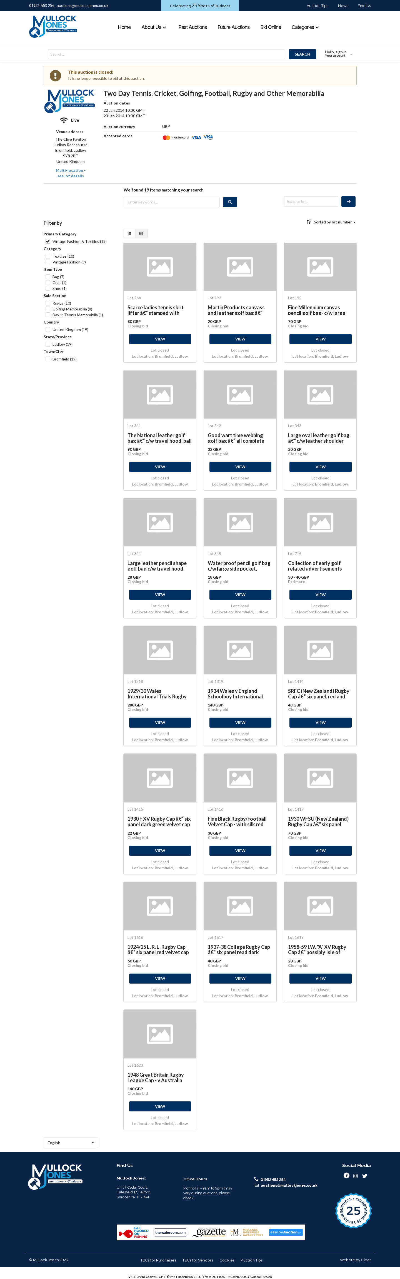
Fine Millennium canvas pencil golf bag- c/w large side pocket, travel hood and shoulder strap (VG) (320, 310)
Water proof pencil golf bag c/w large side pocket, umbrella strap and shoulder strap (239, 565)
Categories (305, 27)
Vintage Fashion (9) (69, 262)
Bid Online (270, 27)
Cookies (226, 1260)
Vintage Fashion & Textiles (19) (79, 241)
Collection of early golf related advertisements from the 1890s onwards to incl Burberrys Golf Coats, (318, 565)
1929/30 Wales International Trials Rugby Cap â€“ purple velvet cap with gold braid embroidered (159, 693)
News (343, 5)
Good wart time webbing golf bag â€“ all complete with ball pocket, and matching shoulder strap (236, 437)
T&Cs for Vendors (197, 1260)
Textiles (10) (63, 256)
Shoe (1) (59, 288)
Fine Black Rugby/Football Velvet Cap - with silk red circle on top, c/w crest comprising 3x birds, (237, 821)
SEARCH (302, 54)
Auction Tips (317, 5)
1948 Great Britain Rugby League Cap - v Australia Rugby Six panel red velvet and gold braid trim (157, 1077)
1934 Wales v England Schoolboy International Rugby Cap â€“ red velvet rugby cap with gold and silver (236, 693)
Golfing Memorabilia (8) (72, 309)
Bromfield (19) (64, 359)
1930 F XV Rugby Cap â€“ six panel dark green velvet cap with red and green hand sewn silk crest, (159, 821)
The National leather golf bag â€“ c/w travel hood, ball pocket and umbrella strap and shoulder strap (160, 437)
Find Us (364, 5)
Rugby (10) (61, 303)
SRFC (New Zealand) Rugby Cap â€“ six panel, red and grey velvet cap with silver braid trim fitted (318, 693)
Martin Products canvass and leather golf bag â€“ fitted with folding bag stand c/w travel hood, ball (238, 310)
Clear (366, 1260)
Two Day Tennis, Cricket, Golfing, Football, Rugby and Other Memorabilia (214, 93)
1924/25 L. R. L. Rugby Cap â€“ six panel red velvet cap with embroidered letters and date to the (158, 949)
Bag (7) (58, 276)
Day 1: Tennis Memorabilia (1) (77, 314)
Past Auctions (192, 27)
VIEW (160, 339)
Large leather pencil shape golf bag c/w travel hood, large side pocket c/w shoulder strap (157, 565)
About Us (154, 27)
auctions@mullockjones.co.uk (82, 5)
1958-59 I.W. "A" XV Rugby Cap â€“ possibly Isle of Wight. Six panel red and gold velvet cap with (317, 949)
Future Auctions (233, 27)
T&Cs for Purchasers (158, 1260)
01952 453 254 (41, 5)
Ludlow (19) (62, 344)
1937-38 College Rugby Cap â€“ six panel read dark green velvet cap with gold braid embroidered (239, 949)
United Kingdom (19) (70, 329)
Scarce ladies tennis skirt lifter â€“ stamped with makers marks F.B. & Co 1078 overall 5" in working (159, 310)
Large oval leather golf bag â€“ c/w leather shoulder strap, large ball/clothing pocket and (318, 437)
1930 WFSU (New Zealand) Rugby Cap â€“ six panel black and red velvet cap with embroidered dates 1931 (318, 821)
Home (124, 27)
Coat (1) (59, 282)
